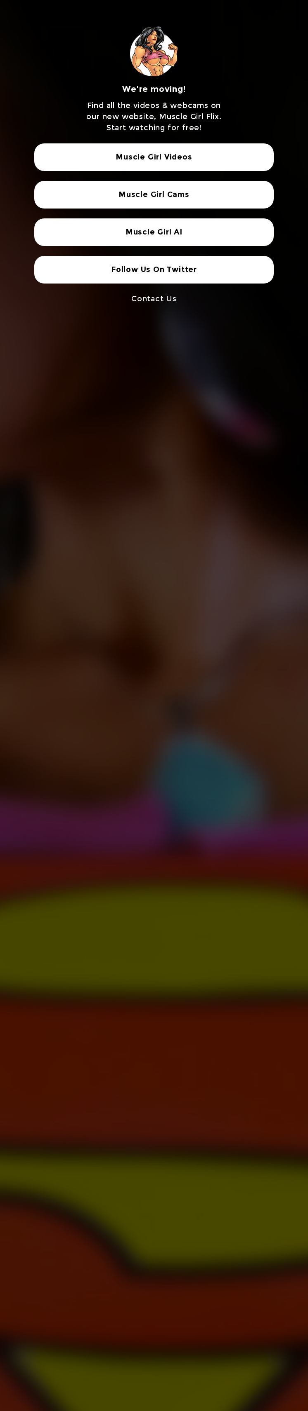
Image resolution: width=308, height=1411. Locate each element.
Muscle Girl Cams (154, 194)
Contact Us (154, 298)
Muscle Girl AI (154, 232)
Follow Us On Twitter (154, 269)
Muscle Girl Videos (154, 157)
